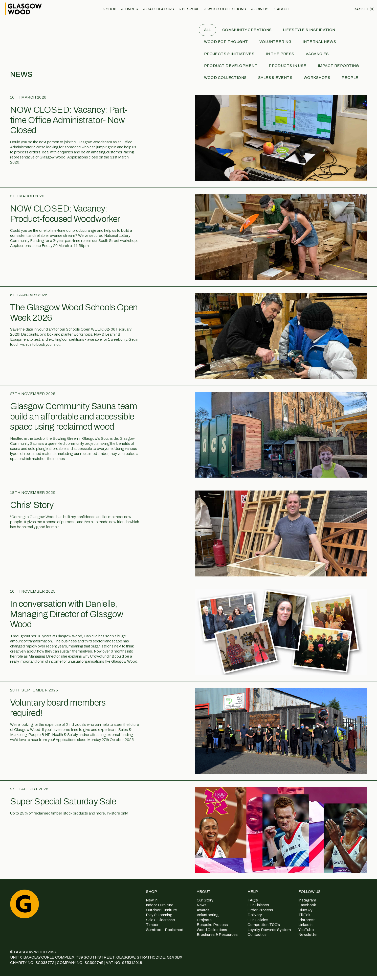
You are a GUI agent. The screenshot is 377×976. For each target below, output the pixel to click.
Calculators (160, 9)
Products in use (287, 66)
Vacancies (317, 54)
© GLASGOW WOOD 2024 (33, 952)
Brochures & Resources (217, 935)
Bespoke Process (212, 925)
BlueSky (305, 910)
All (207, 30)
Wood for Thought (226, 42)
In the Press (280, 54)
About (283, 9)
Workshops (317, 78)
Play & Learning (159, 915)
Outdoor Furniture (161, 910)
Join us (261, 9)
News (202, 905)
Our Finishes (258, 905)
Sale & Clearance (160, 920)
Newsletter (308, 935)
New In (152, 900)
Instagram (307, 900)
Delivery (255, 915)
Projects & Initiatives (229, 54)
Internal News (319, 42)
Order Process (260, 910)
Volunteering (275, 42)
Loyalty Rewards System (269, 930)
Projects (204, 920)
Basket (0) (364, 9)
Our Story (205, 900)
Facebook (307, 905)
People (350, 78)
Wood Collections (227, 9)
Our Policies (258, 920)
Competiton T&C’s (264, 925)
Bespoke (190, 9)
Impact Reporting (338, 66)
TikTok (304, 915)
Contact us (257, 935)
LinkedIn (305, 925)
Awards (203, 910)
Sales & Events (275, 78)
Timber (131, 9)
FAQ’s (253, 900)
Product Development (231, 66)
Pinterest (306, 920)
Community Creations (247, 30)
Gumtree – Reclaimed (164, 930)
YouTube (306, 930)
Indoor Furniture (159, 905)
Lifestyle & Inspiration (309, 30)
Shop (111, 9)
